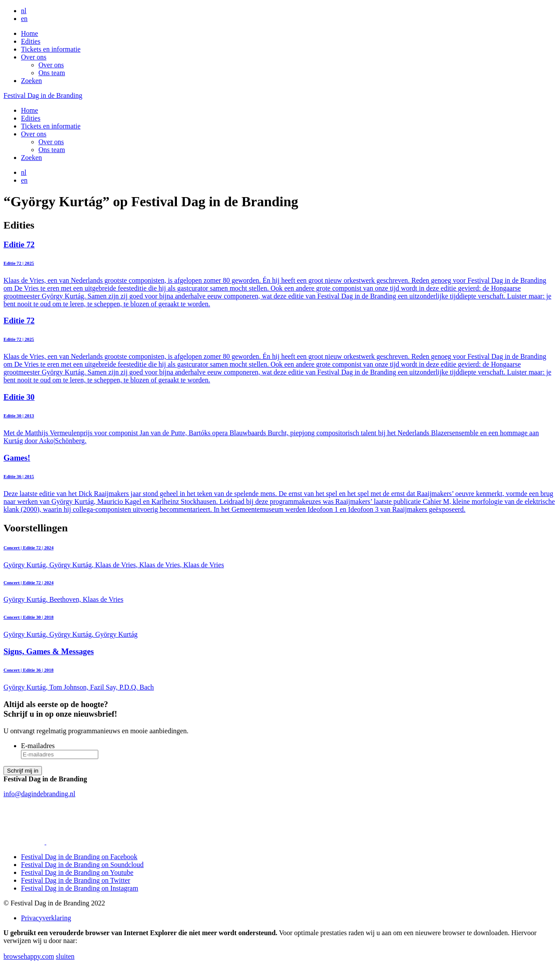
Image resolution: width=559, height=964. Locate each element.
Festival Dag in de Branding (42, 95)
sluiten (65, 956)
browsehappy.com (28, 956)
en (24, 18)
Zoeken (31, 80)
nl (23, 10)
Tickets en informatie (50, 49)
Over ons (33, 57)
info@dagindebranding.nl (39, 794)
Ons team (51, 72)
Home (29, 33)
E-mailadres (38, 745)
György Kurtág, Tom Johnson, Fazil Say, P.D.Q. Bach (279, 669)
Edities (30, 41)
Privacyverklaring (46, 918)
